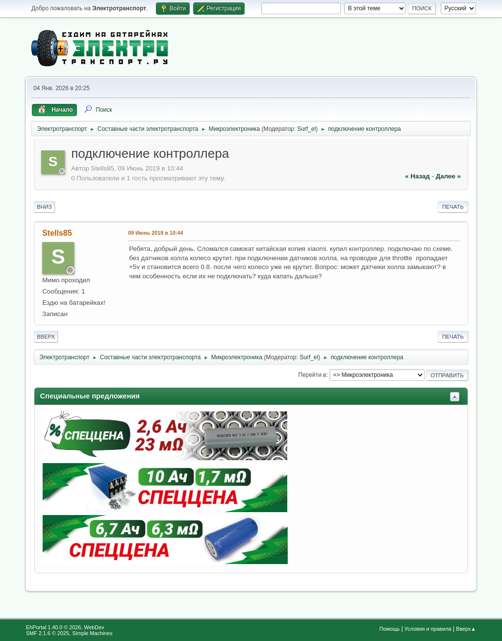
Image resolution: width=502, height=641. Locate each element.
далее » (448, 176)
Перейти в (312, 374)
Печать (453, 207)
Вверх (46, 337)
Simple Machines (92, 633)
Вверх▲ (466, 629)
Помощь (389, 629)
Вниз (44, 207)
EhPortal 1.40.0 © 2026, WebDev (65, 627)
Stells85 (57, 233)
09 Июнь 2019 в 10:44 (155, 233)
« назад (417, 176)
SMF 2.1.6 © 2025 (47, 633)
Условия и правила (427, 629)
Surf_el (306, 128)
